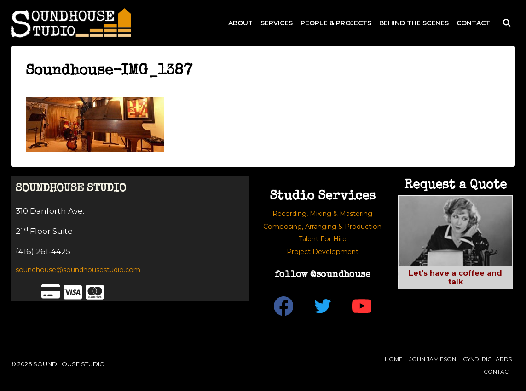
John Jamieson (432, 359)
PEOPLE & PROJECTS (336, 23)
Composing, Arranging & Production (322, 226)
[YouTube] (361, 306)
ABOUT (240, 23)
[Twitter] (322, 306)
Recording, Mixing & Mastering (322, 214)
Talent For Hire (323, 239)
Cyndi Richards (487, 359)
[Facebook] (283, 306)
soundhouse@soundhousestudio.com (78, 270)
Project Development (322, 252)
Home (394, 359)
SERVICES (276, 23)
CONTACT (473, 23)
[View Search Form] (506, 23)
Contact (498, 371)
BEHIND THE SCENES (414, 23)
